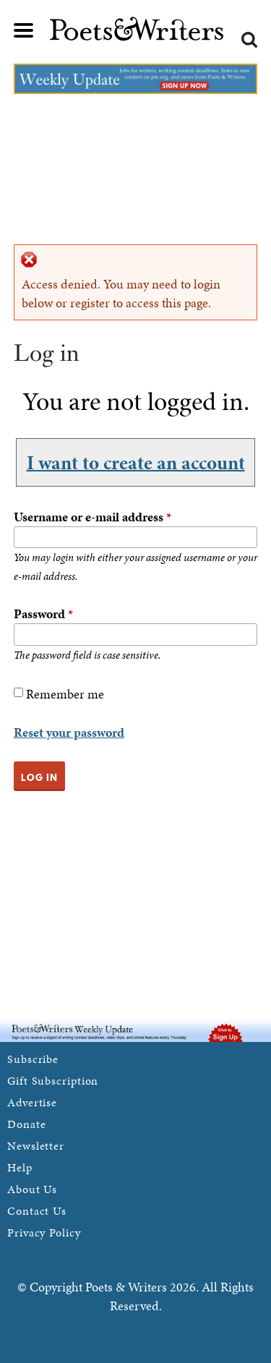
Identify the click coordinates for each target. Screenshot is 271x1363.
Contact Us (36, 1210)
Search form (249, 40)
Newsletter (35, 1145)
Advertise (32, 1102)
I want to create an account (136, 462)
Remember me (65, 694)
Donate (26, 1124)
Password (43, 613)
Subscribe (33, 1059)
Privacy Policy (44, 1232)
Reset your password (69, 732)
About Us (32, 1189)
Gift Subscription (52, 1080)
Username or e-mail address (92, 517)
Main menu (24, 30)
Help (20, 1167)
